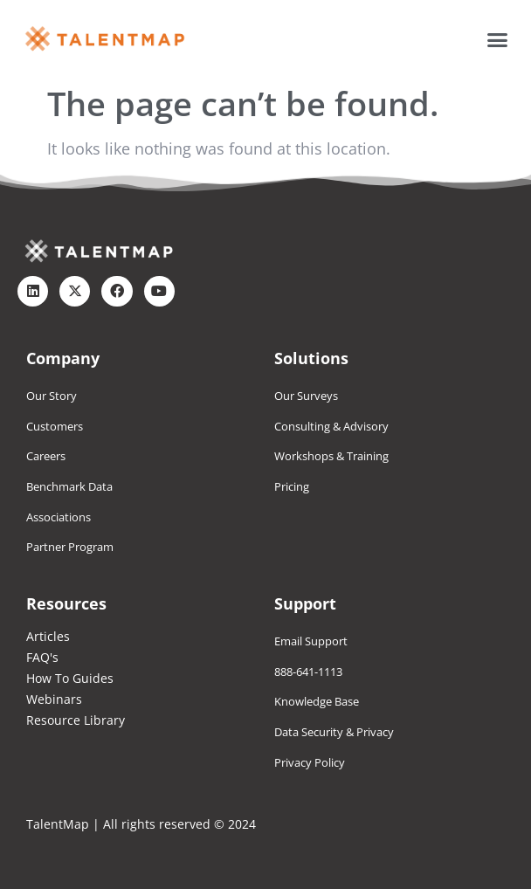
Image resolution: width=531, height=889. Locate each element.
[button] (497, 39)
